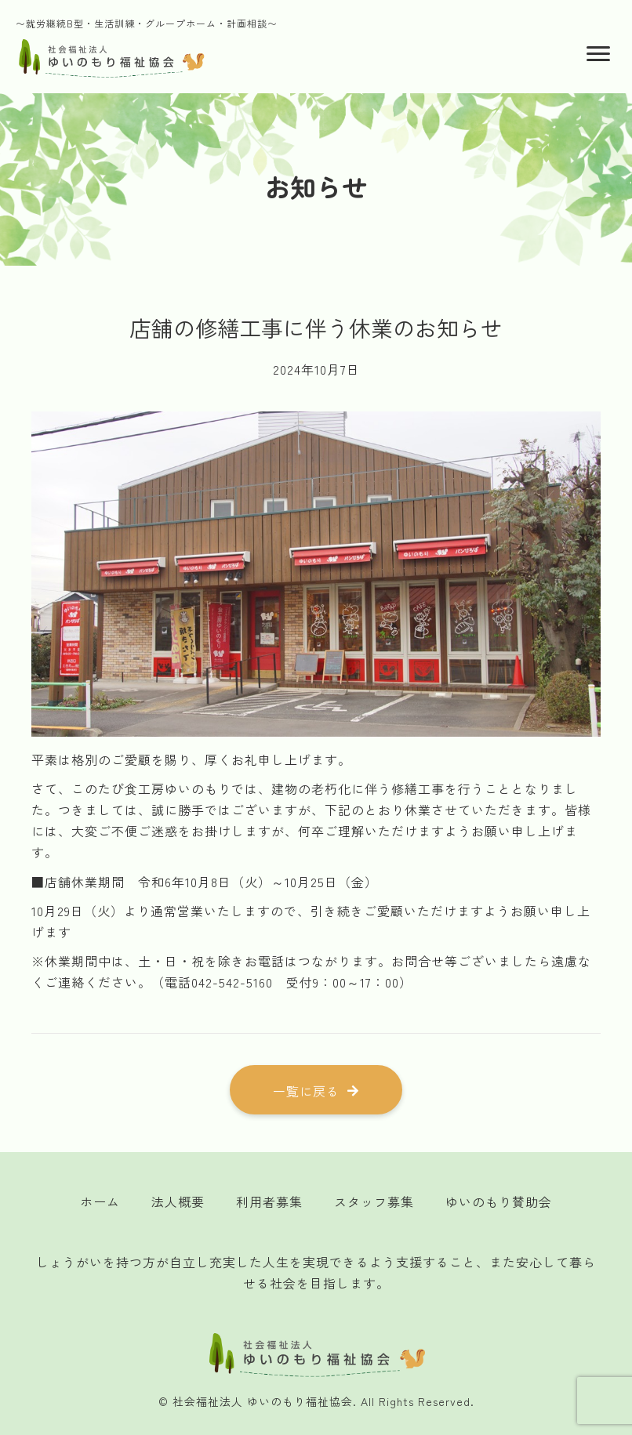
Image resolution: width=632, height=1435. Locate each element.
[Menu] (598, 54)
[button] (316, 1090)
